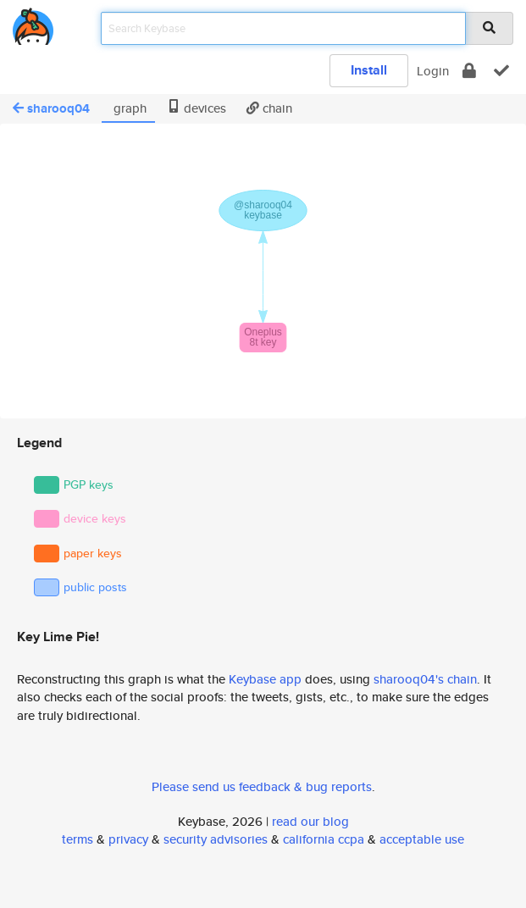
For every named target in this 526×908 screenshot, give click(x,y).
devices (196, 108)
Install (369, 70)
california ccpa (323, 839)
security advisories (215, 839)
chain (269, 108)
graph (128, 108)
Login (433, 71)
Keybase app (265, 679)
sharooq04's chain (425, 679)
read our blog (310, 821)
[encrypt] (469, 70)
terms (77, 839)
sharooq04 (51, 108)
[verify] (501, 70)
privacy (128, 839)
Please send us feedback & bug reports (262, 786)
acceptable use (421, 839)
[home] (33, 23)
